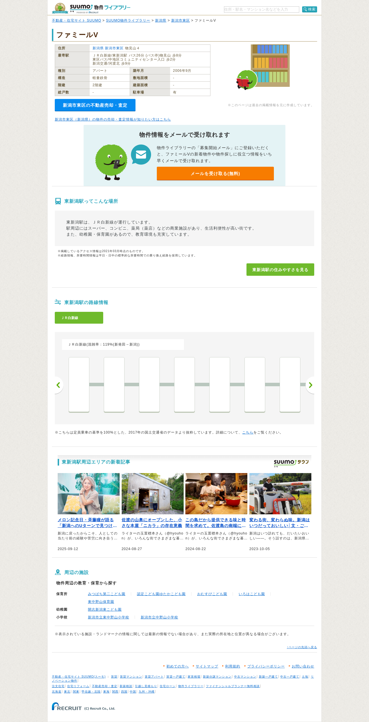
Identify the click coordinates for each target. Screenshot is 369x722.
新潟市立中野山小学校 (159, 617)
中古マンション (245, 676)
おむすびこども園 (212, 594)
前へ (59, 385)
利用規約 (232, 666)
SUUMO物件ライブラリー (128, 20)
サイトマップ (207, 666)
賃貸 (114, 676)
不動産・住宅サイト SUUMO (76, 20)
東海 (106, 691)
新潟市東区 (180, 20)
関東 (76, 691)
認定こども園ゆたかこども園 (161, 594)
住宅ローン (168, 686)
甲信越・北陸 (91, 691)
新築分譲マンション (217, 676)
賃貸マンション (131, 676)
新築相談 (126, 686)
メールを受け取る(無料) (215, 173)
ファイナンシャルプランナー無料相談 (233, 686)
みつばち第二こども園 (106, 594)
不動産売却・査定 (104, 686)
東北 (67, 691)
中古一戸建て (289, 676)
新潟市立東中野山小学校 (108, 617)
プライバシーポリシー (266, 666)
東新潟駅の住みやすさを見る (280, 269)
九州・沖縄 (147, 691)
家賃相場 (194, 676)
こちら (247, 432)
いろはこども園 (252, 594)
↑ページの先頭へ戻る (302, 647)
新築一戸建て (268, 676)
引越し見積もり (146, 686)
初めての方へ (177, 666)
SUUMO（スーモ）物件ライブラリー (91, 8)
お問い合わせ (303, 666)
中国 (133, 691)
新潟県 (160, 20)
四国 (124, 691)
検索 (312, 9)
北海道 (56, 691)
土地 (305, 676)
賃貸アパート (154, 676)
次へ (310, 385)
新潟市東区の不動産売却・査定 (95, 105)
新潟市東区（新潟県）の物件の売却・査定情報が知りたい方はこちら (113, 119)
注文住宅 (58, 686)
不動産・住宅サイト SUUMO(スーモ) (79, 676)
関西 (115, 691)
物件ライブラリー (191, 686)
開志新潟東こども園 (105, 609)
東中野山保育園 (101, 602)
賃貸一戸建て (175, 676)
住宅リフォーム (78, 686)
